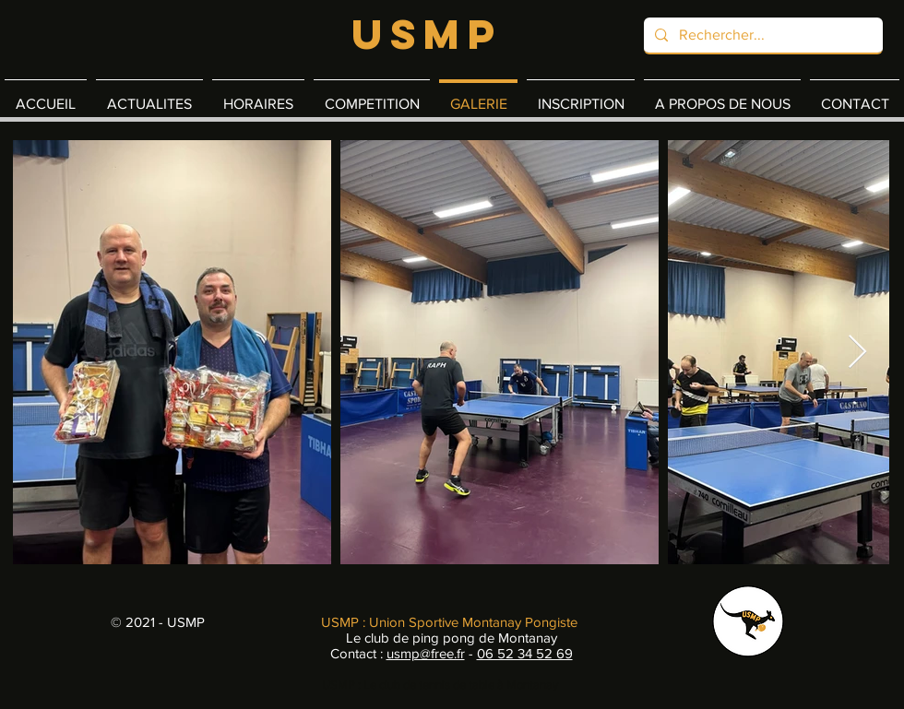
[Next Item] (857, 353)
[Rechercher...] (761, 35)
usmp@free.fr (426, 653)
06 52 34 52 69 (525, 653)
